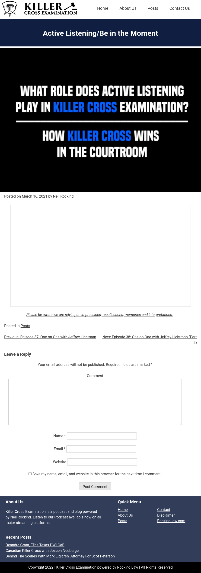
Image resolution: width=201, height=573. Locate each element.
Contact (163, 510)
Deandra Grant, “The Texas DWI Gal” (35, 545)
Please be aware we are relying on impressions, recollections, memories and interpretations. (99, 315)
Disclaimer (166, 515)
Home (102, 8)
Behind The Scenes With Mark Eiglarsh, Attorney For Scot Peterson (60, 556)
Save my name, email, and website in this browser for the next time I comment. (97, 474)
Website (59, 462)
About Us (127, 8)
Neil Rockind (63, 196)
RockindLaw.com (171, 521)
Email (59, 449)
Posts (153, 8)
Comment (95, 376)
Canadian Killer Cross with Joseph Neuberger (43, 550)
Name (59, 436)
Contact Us (179, 8)
